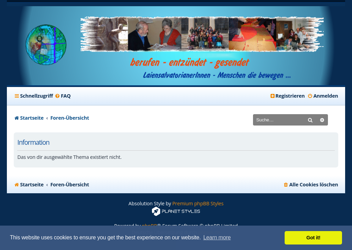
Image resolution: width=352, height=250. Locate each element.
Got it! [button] (313, 237)
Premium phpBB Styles (197, 203)
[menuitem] (63, 95)
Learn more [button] (217, 237)
